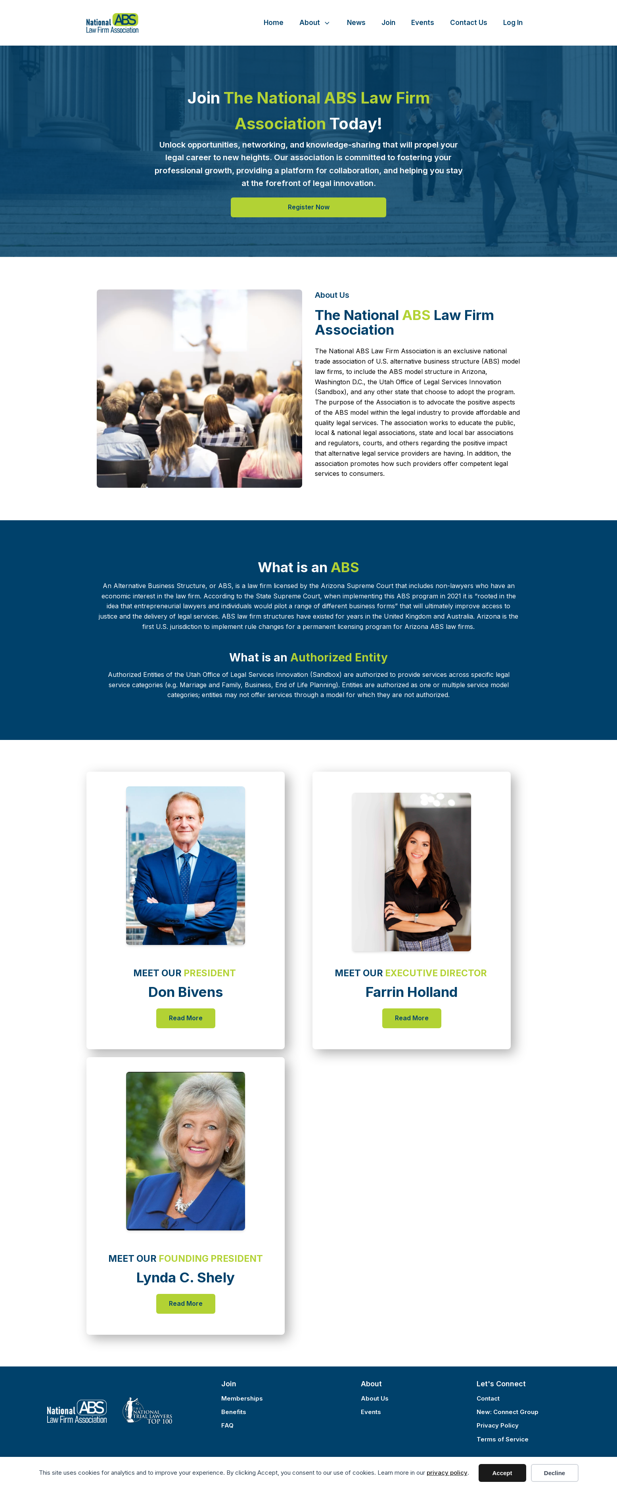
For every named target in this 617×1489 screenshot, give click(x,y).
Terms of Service (503, 1439)
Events (422, 23)
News (356, 23)
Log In (513, 23)
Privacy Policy (498, 1425)
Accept (502, 1473)
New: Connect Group (507, 1412)
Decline (554, 1473)
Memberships (242, 1398)
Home (274, 23)
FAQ (227, 1425)
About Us (375, 1398)
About (315, 23)
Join (388, 23)
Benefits (233, 1412)
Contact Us (468, 23)
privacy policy (447, 1472)
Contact (488, 1398)
